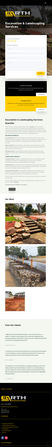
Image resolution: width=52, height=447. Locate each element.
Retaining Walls (5, 428)
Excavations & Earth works (7, 423)
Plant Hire (4, 432)
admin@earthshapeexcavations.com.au (9, 406)
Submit (41, 73)
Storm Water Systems (6, 430)
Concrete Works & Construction (8, 425)
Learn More (41, 94)
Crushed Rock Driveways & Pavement (10, 427)
